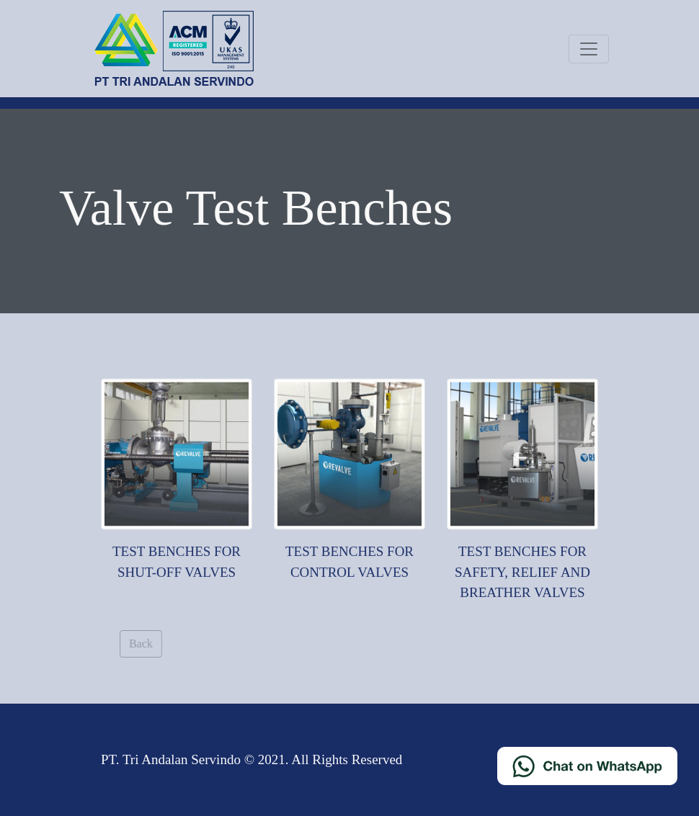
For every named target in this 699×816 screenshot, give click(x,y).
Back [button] (145, 643)
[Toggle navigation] (589, 49)
